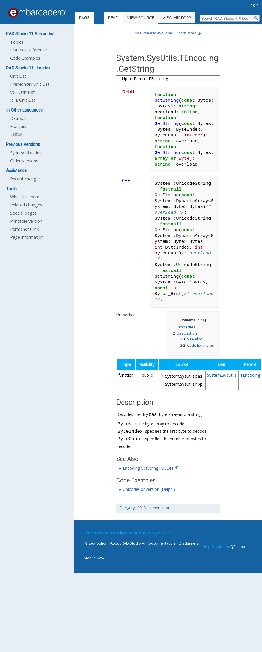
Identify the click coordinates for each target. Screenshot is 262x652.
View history (184, 17)
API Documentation (153, 507)
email (242, 546)
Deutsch (18, 118)
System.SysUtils (221, 375)
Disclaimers (189, 543)
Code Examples (25, 58)
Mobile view (94, 558)
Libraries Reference (28, 50)
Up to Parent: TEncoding (145, 78)
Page (84, 17)
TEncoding (250, 375)
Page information (27, 237)
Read (121, 17)
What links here (24, 197)
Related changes (26, 205)
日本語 (16, 134)
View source (148, 17)
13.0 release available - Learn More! (166, 33)
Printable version (26, 221)
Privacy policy (95, 543)
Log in (254, 5)
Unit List (18, 76)
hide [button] (201, 320)
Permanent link (24, 229)
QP (233, 546)
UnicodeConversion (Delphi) (149, 489)
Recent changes (25, 179)
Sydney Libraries (25, 152)
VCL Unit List (22, 92)
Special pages (23, 213)
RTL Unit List (22, 100)
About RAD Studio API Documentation (142, 543)
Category (127, 507)
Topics (16, 42)
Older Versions (24, 161)
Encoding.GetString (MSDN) (148, 468)
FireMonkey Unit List (29, 84)
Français (18, 126)
